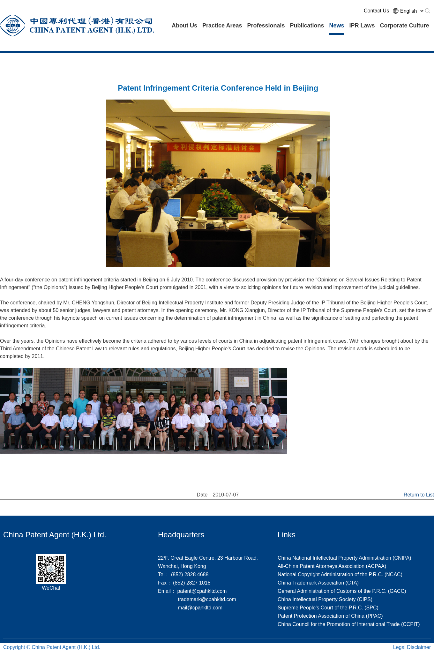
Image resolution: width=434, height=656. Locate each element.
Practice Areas (222, 25)
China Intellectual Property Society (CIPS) (325, 599)
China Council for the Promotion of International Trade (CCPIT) (349, 624)
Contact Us (376, 10)
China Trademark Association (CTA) (318, 582)
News (336, 25)
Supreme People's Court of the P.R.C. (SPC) (328, 607)
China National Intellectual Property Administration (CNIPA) (344, 558)
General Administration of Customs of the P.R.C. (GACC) (342, 591)
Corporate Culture (404, 25)
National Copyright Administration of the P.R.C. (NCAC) (340, 574)
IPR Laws (362, 25)
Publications (307, 25)
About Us (184, 25)
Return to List (419, 494)
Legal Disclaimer (412, 647)
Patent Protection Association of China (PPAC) (330, 616)
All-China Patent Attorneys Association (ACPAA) (332, 566)
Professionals (266, 25)
